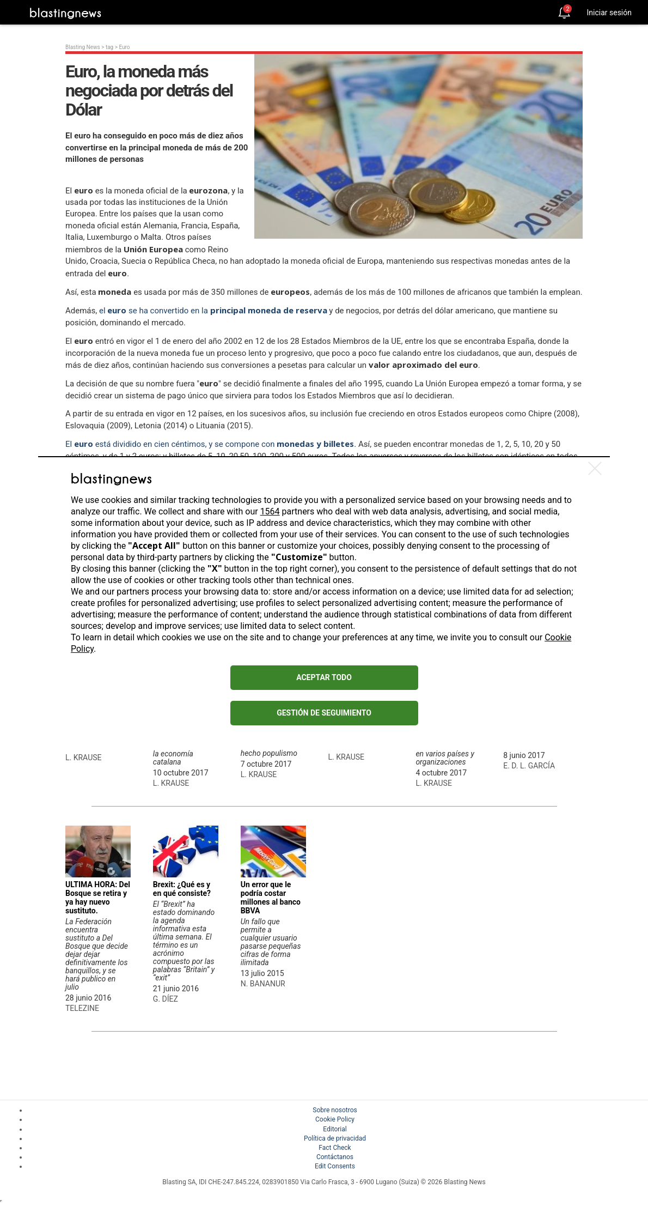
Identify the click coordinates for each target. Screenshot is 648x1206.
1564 (270, 511)
